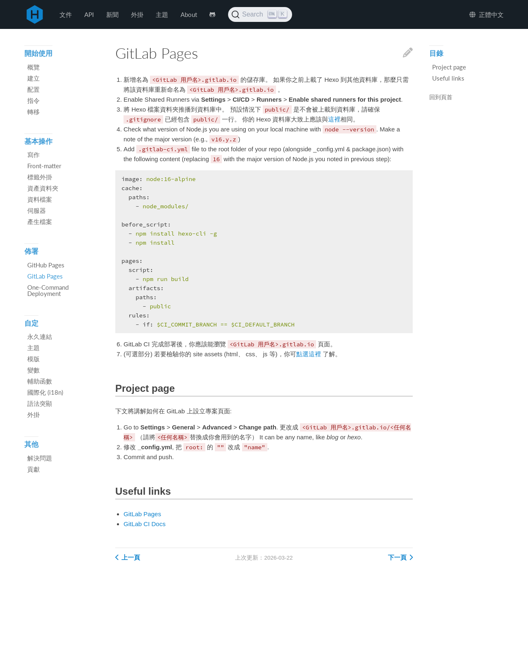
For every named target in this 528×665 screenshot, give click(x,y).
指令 (33, 100)
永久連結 (39, 336)
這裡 (334, 119)
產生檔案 (39, 221)
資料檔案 (39, 199)
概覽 (33, 67)
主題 (162, 14)
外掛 (137, 14)
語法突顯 (39, 403)
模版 (33, 358)
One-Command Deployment (48, 290)
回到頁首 (440, 97)
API (89, 14)
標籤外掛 (39, 177)
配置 (33, 89)
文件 (65, 14)
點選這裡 (308, 354)
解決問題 (39, 458)
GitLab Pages (142, 513)
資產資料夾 (42, 188)
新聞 (112, 14)
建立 (33, 78)
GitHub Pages (45, 265)
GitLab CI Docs (145, 523)
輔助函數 (39, 381)
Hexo (34, 14)
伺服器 (36, 210)
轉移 (33, 111)
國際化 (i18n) (45, 392)
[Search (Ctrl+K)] (260, 14)
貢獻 (33, 469)
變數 (33, 370)
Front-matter (44, 165)
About (189, 14)
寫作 (33, 154)
